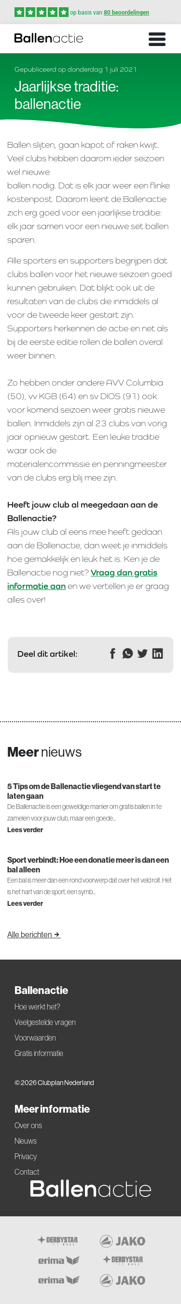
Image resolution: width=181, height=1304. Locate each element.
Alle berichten (34, 934)
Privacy (25, 1156)
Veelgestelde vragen (45, 1022)
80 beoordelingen (126, 12)
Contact (26, 1171)
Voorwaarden (35, 1037)
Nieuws (25, 1140)
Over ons (28, 1125)
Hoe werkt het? (37, 1006)
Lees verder (25, 829)
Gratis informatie (38, 1053)
